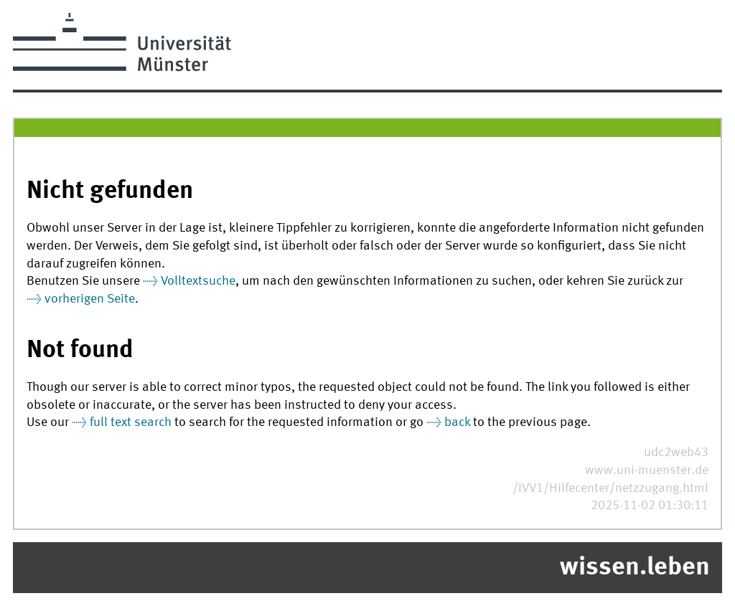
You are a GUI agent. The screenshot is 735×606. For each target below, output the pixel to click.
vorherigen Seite (90, 299)
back (457, 423)
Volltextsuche (198, 281)
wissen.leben (635, 568)
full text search (131, 423)
